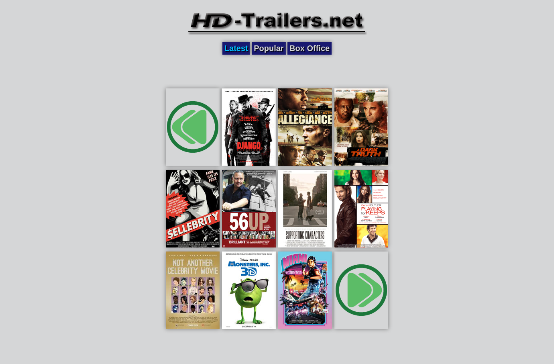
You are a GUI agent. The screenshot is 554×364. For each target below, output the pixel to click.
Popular (268, 48)
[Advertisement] (277, 71)
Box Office (309, 48)
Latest (236, 48)
